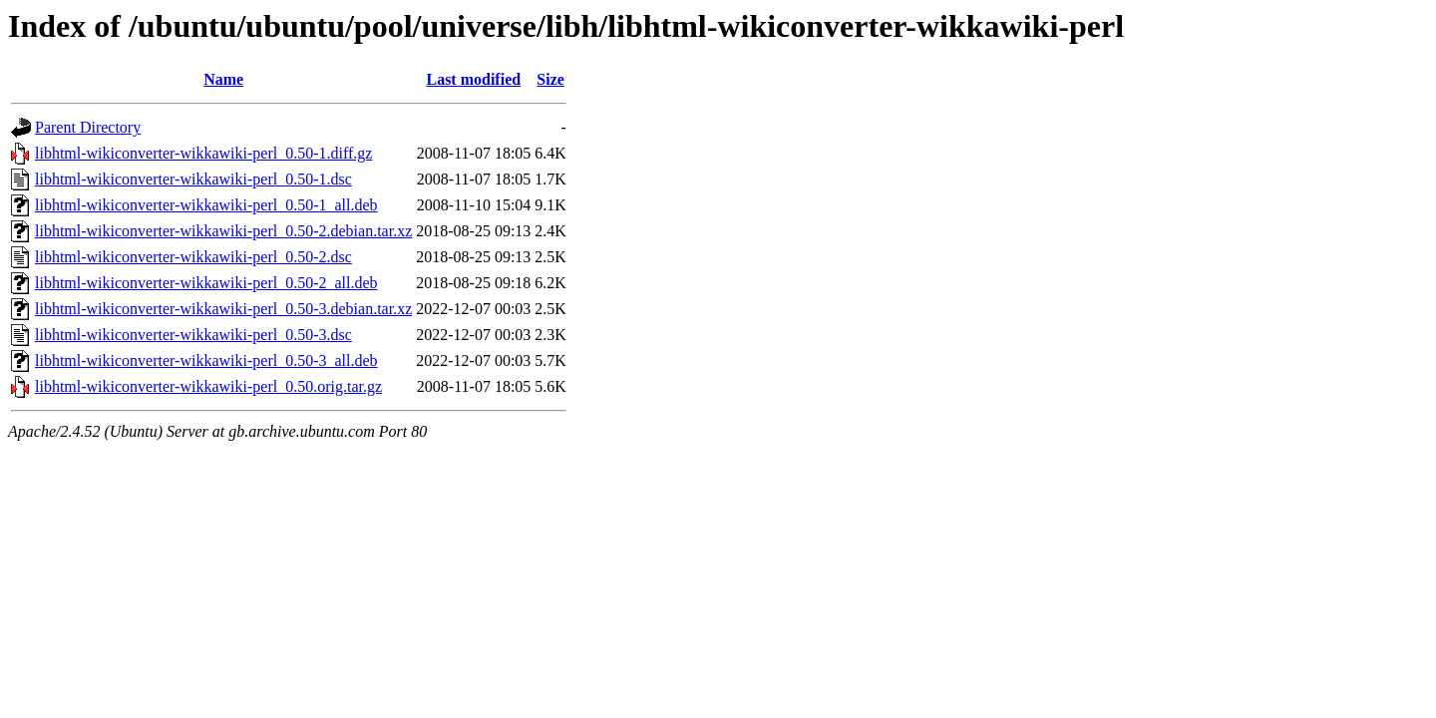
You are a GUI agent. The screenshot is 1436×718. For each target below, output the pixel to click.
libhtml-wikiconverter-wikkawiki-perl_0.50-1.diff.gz (203, 153)
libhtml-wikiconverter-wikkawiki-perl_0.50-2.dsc (193, 256)
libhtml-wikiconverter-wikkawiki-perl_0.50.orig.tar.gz (208, 386)
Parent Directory (88, 127)
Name (223, 79)
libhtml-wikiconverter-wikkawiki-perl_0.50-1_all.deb (206, 204)
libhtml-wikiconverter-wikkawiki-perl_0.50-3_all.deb (206, 360)
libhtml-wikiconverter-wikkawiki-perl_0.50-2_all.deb (206, 282)
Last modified (473, 79)
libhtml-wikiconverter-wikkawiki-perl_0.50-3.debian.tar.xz (223, 308)
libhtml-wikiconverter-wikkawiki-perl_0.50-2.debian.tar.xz (223, 230)
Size (550, 79)
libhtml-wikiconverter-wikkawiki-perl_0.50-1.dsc (193, 179)
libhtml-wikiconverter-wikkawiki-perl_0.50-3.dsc (193, 334)
